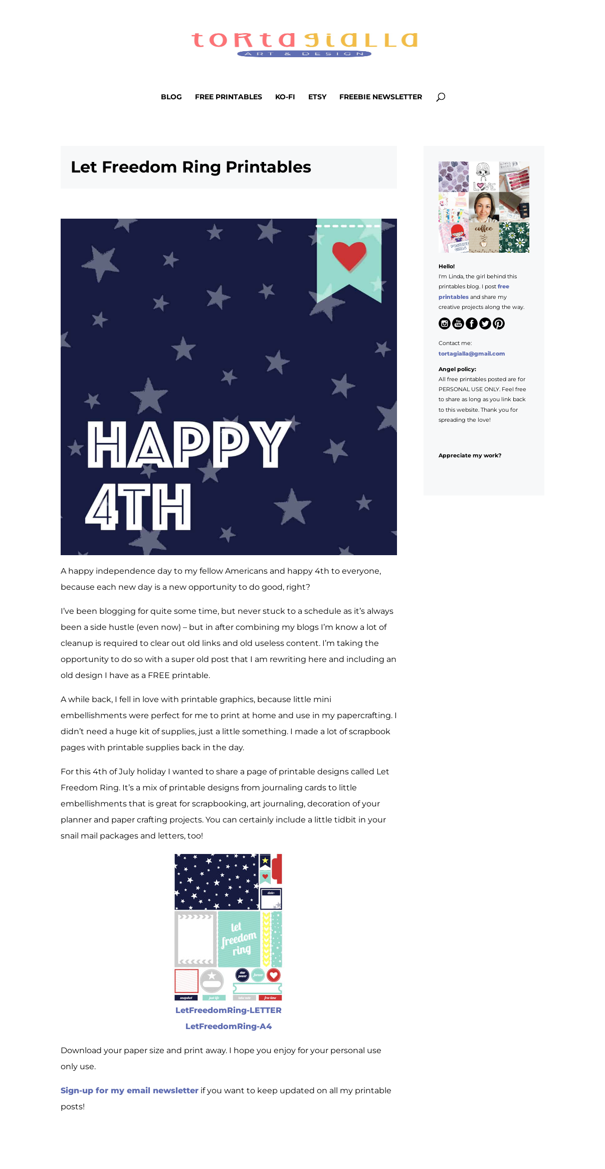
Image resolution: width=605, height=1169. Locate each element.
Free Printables (228, 97)
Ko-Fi (285, 97)
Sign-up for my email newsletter (129, 1090)
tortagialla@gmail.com (472, 353)
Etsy (317, 97)
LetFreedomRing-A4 (228, 1026)
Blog (171, 97)
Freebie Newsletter (380, 97)
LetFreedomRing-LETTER (228, 1010)
